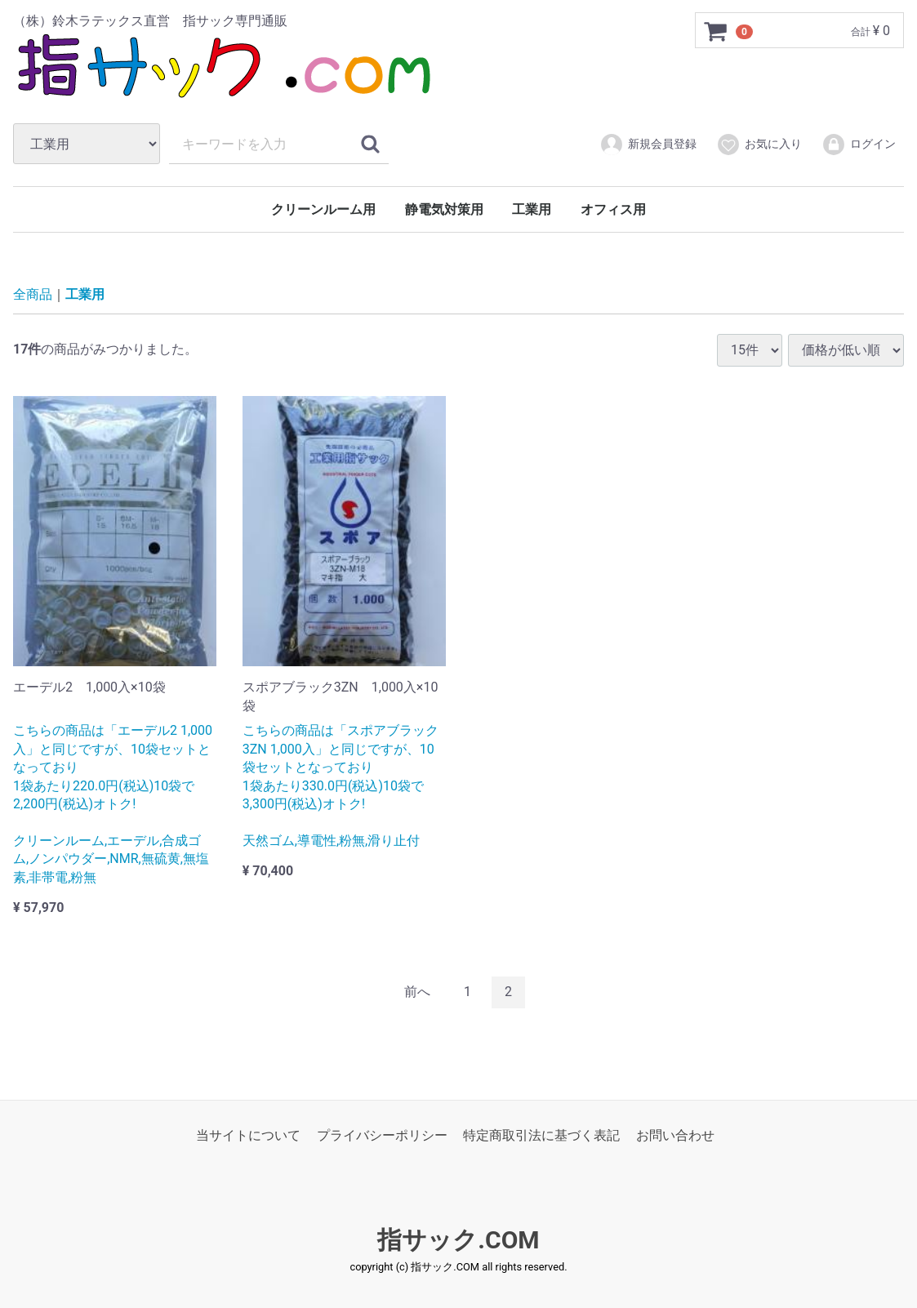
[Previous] (417, 992)
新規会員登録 (648, 144)
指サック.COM (458, 1240)
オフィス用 (613, 209)
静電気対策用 (444, 209)
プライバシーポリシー (382, 1134)
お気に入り (759, 144)
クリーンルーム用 (323, 209)
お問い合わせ (675, 1134)
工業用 (531, 209)
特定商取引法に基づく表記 (541, 1134)
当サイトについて (248, 1134)
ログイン (858, 144)
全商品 (32, 294)
